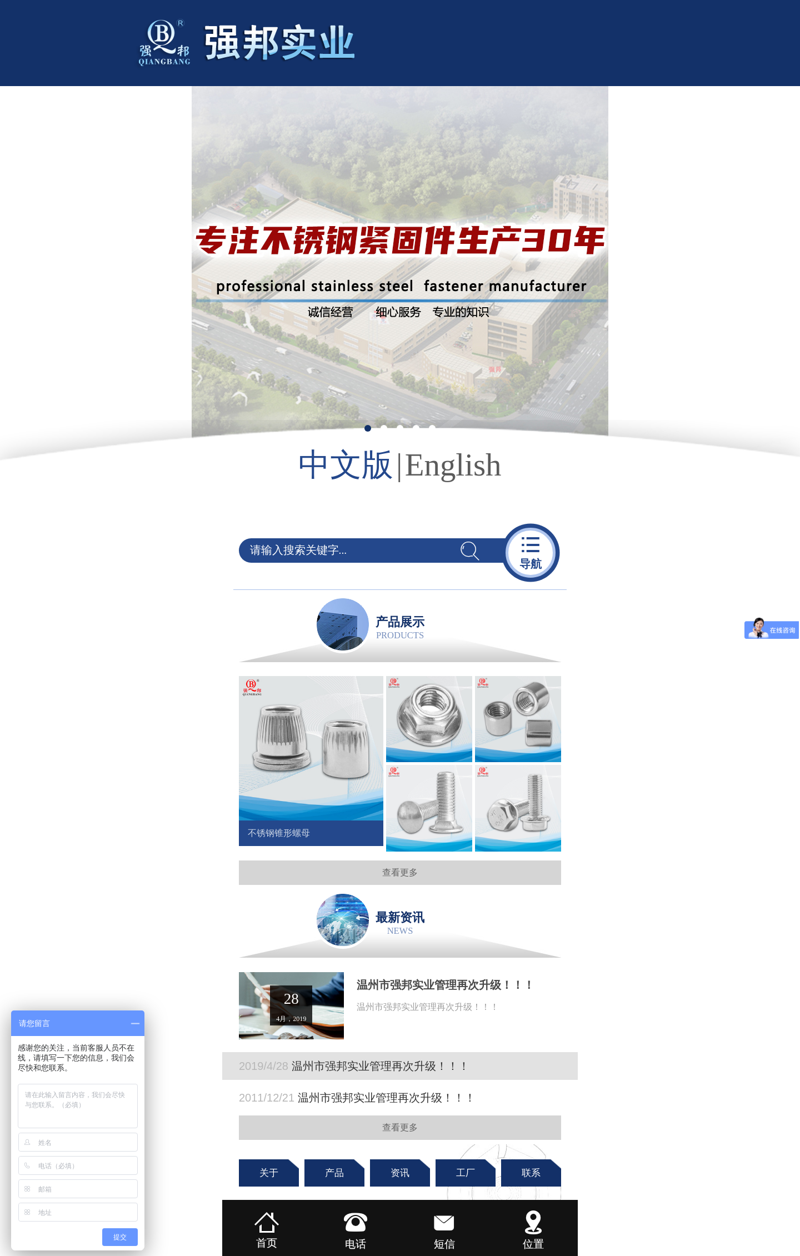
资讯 (400, 1173)
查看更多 (400, 872)
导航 (530, 551)
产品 (334, 1173)
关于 (268, 1173)
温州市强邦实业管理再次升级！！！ (354, 1066)
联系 (531, 1173)
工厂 (465, 1173)
